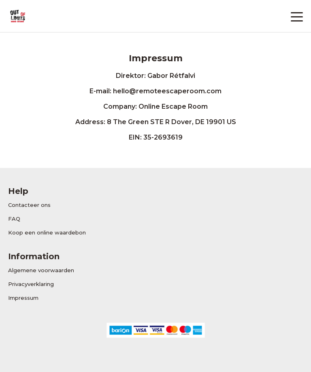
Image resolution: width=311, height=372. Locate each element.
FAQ (14, 218)
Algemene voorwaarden (41, 270)
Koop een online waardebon (47, 232)
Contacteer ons (29, 205)
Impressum (23, 298)
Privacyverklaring (31, 284)
